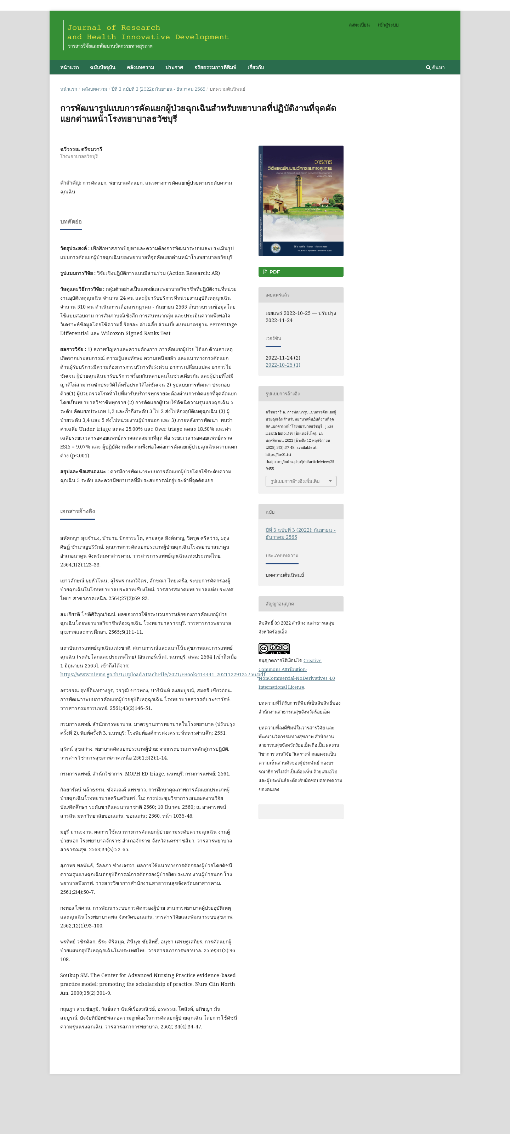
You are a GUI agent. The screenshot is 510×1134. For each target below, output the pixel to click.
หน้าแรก (69, 67)
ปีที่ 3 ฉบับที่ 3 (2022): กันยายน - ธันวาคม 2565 (158, 89)
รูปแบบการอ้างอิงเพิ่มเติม (295, 481)
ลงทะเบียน (359, 25)
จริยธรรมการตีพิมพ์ (215, 67)
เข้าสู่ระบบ (388, 25)
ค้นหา (435, 67)
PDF (274, 272)
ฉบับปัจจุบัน (102, 67)
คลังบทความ (140, 67)
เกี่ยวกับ (256, 67)
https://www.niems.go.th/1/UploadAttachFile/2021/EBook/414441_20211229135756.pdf (162, 674)
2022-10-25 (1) (283, 364)
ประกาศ (174, 67)
